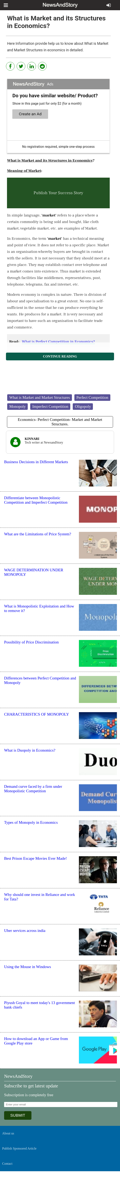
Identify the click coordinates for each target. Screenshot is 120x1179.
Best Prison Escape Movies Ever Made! (35, 858)
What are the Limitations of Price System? (37, 534)
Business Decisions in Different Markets (36, 462)
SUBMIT (17, 1115)
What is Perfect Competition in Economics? (58, 341)
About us (8, 1133)
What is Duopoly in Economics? (29, 750)
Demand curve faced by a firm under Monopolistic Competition (33, 788)
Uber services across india (24, 930)
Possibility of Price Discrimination (31, 642)
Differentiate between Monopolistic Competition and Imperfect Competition (36, 500)
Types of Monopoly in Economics (31, 822)
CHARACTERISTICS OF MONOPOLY (36, 714)
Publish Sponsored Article (19, 1148)
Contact (7, 1163)
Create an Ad (30, 114)
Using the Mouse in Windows (27, 967)
